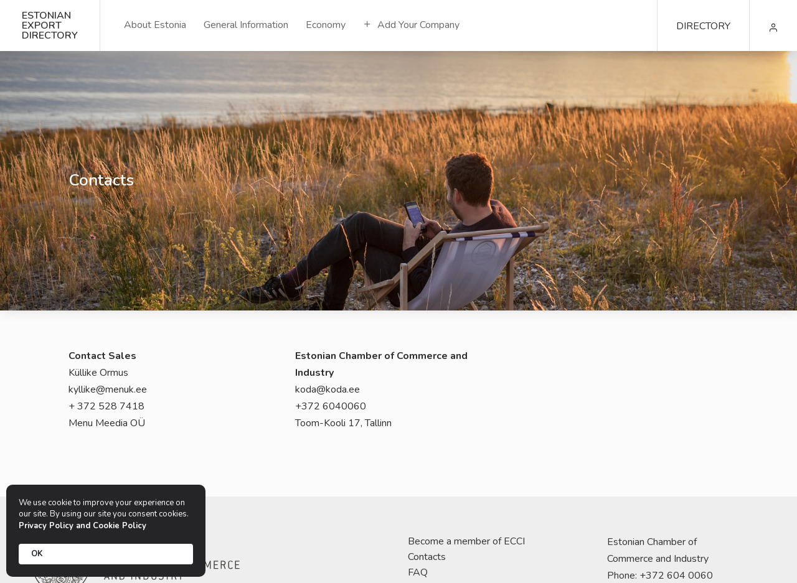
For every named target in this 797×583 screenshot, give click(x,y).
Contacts (427, 557)
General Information (246, 25)
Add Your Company (411, 25)
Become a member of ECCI (466, 541)
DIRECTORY (703, 26)
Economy (326, 25)
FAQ (418, 572)
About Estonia (155, 25)
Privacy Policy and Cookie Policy (82, 525)
